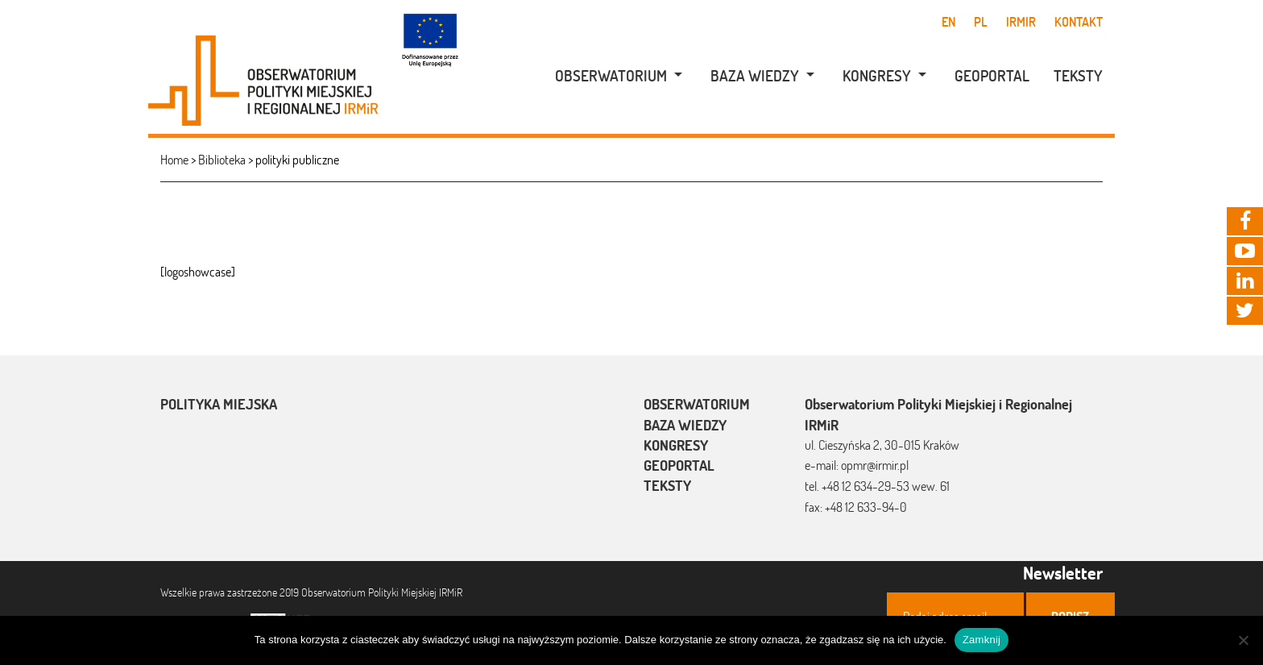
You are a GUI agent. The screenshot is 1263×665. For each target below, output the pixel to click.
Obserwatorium (611, 75)
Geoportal (991, 75)
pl (981, 22)
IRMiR (1021, 22)
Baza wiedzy (754, 75)
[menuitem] (610, 76)
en (948, 22)
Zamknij (981, 640)
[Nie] (1243, 640)
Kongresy (877, 75)
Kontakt (1078, 22)
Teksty (1078, 75)
